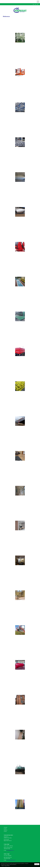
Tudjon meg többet (5, 865)
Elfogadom (37, 864)
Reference (5, 830)
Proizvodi (5, 827)
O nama (5, 828)
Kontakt (5, 831)
